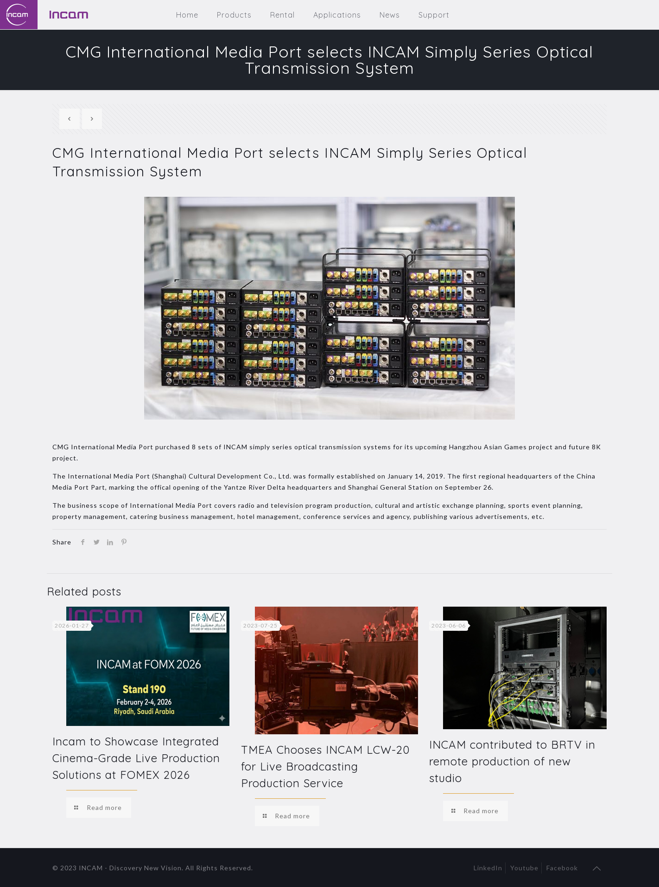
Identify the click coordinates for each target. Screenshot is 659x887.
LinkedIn (488, 868)
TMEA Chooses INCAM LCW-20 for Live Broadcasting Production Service (325, 766)
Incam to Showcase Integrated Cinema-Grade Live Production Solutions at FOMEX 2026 (136, 758)
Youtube (524, 868)
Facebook (562, 868)
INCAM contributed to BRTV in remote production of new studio (512, 761)
